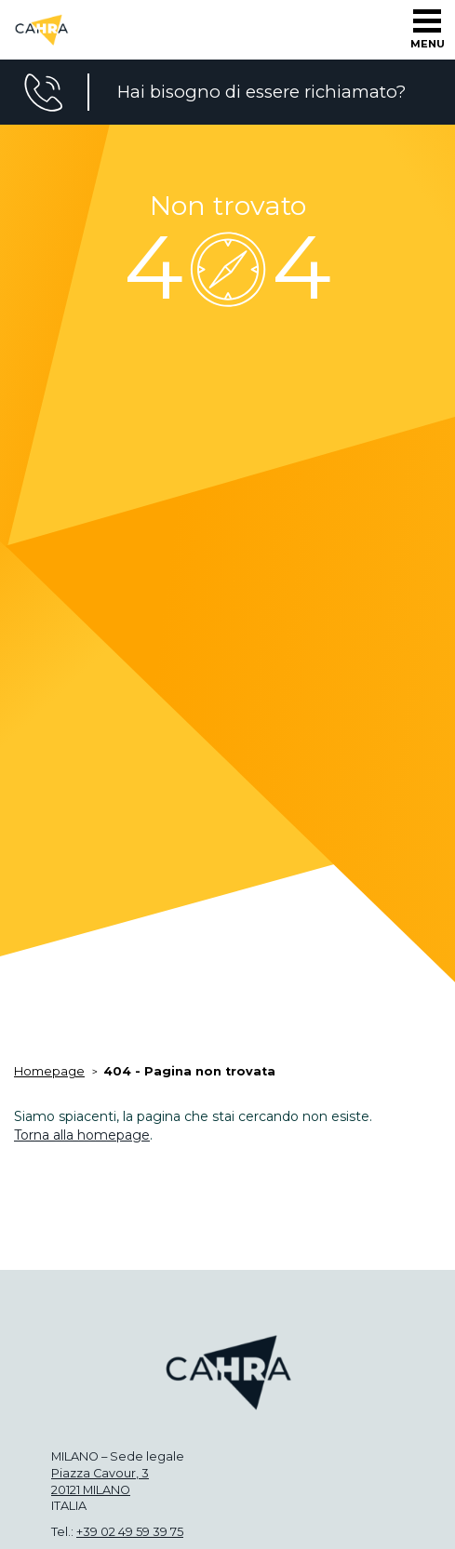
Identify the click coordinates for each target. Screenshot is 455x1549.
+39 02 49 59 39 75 (129, 1532)
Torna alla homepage (82, 1135)
